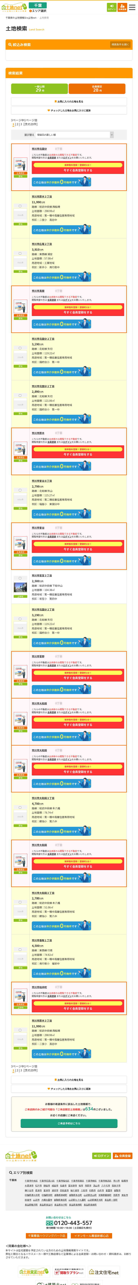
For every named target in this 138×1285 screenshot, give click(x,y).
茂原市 (116, 1194)
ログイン (112, 7)
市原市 (88, 1185)
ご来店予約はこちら (69, 1123)
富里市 (109, 1190)
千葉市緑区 (91, 1180)
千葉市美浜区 (104, 1180)
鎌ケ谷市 (29, 1190)
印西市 (92, 1190)
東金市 (124, 1194)
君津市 (38, 1190)
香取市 (117, 1190)
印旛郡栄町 (47, 1194)
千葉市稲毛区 (62, 1180)
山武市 (36, 1199)
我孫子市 (116, 1185)
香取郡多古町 (75, 1194)
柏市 (81, 1185)
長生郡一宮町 (111, 1199)
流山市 (96, 1185)
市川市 (116, 1180)
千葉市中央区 (31, 1180)
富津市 (46, 1190)
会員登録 (122, 7)
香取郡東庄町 (60, 1199)
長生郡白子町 (60, 1204)
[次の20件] (31, 124)
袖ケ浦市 (74, 1190)
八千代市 (105, 1185)
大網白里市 (46, 1199)
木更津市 (29, 1185)
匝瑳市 (28, 1199)
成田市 (55, 1185)
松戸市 (38, 1185)
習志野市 (72, 1185)
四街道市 (64, 1190)
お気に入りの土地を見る (69, 101)
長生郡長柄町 (75, 1204)
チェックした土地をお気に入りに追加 (69, 110)
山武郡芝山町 (90, 1194)
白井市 (100, 1190)
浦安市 (55, 1190)
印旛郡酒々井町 (32, 1194)
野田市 (46, 1185)
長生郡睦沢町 (31, 1204)
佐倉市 (63, 1185)
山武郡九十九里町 (77, 1199)
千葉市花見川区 (47, 1180)
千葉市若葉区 (77, 1180)
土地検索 (34, 1279)
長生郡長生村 (46, 1204)
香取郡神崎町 (60, 1194)
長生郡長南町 (90, 1204)
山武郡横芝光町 (95, 1199)
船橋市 (124, 1180)
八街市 (84, 1190)
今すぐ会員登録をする (78, 167)
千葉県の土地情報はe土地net (21, 17)
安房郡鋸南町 (104, 1194)
